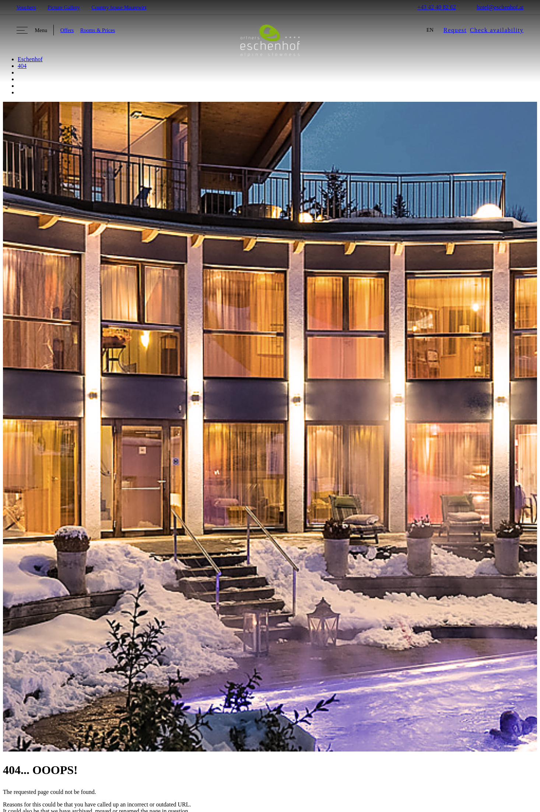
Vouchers (26, 7)
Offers (67, 30)
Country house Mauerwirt (119, 7)
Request (455, 30)
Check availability (497, 30)
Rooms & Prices (97, 30)
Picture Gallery (64, 7)
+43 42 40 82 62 (432, 7)
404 (22, 66)
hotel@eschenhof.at (495, 7)
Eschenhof (30, 59)
